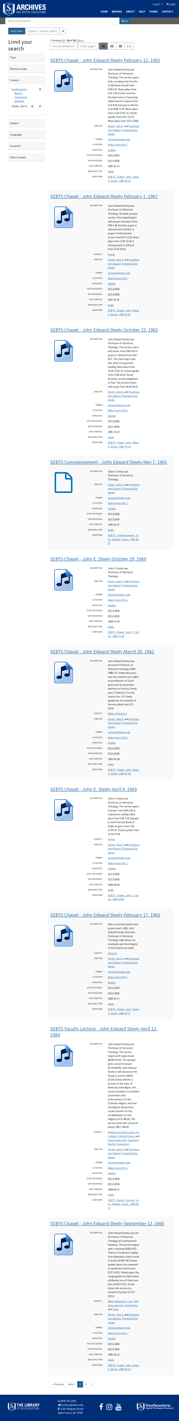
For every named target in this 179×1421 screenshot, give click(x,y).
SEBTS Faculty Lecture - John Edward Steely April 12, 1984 (103, 1031)
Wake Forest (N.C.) (118, 144)
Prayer (111, 254)
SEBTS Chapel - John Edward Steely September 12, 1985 (107, 1223)
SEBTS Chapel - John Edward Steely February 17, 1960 (105, 915)
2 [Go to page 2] (85, 1384)
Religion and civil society (121, 1132)
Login (171, 4)
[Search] (62, 21)
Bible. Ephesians (117, 1301)
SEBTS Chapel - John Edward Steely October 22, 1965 (104, 330)
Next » (80, 40)
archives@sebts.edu (119, 139)
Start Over (16, 31)
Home (104, 11)
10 (87, 46)
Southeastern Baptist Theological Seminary (123, 130)
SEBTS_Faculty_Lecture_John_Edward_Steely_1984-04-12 (123, 1204)
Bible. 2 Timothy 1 (117, 713)
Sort (62, 46)
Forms (153, 11)
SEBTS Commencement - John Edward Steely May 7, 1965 (108, 462)
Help (142, 11)
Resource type (18, 68)
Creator (14, 80)
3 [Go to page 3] (91, 1384)
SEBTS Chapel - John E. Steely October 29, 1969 (98, 559)
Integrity (112, 953)
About (130, 11)
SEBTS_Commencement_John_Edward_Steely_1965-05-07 (123, 539)
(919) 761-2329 (67, 1401)
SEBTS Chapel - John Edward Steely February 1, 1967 (104, 196)
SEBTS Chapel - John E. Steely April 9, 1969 (93, 789)
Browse (117, 11)
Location (15, 146)
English (157, 4)
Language (16, 134)
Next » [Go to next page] (71, 1384)
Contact (167, 11)
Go (125, 21)
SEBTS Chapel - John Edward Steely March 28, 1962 (102, 651)
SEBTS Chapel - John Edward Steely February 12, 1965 (105, 60)
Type (13, 57)
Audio (111, 171)
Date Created (18, 157)
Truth (115, 1309)
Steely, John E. (116, 126)
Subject (14, 123)
